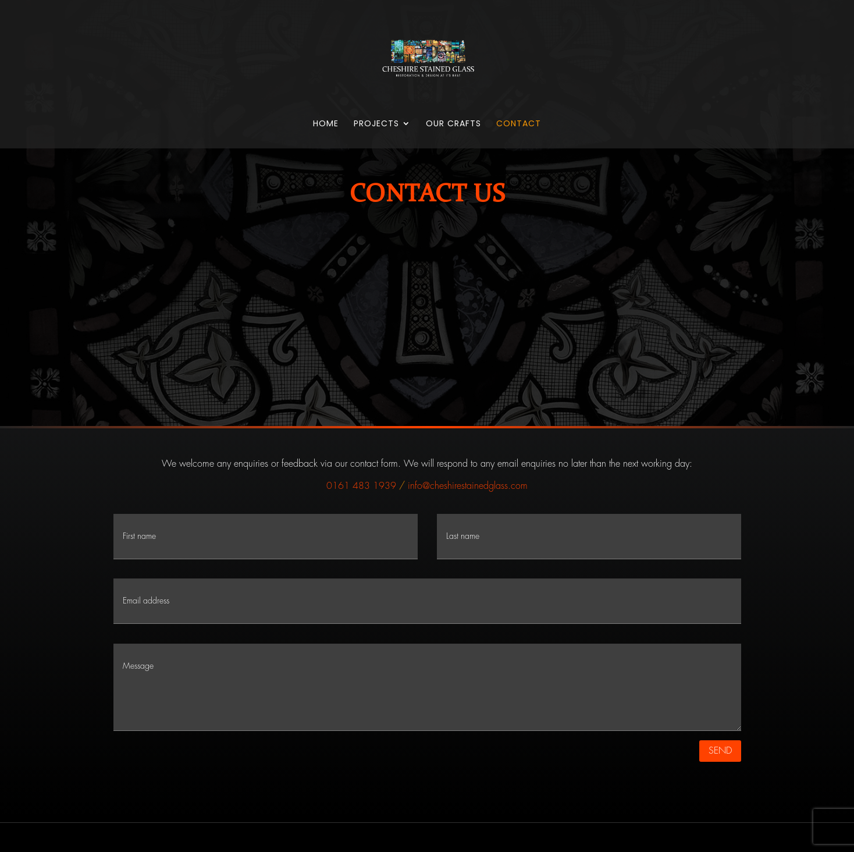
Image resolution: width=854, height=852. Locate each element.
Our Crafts (453, 124)
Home (326, 124)
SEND (720, 750)
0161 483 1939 (361, 486)
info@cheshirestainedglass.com (468, 486)
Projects (376, 124)
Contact (518, 124)
